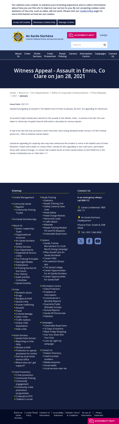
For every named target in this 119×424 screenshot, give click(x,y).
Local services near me (55, 368)
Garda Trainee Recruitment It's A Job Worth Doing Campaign (56, 246)
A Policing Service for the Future (26, 270)
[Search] (86, 45)
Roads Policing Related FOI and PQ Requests (55, 229)
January (24, 95)
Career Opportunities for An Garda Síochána (55, 272)
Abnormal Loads (52, 218)
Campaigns (47, 322)
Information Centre (51, 285)
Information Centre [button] (86, 55)
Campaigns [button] (100, 53)
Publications (22, 265)
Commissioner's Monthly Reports (52, 300)
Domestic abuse (24, 292)
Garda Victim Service (26, 338)
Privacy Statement (98, 414)
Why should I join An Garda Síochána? (54, 254)
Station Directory (52, 353)
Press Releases (98, 92)
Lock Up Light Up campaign (52, 342)
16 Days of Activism (53, 328)
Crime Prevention (22, 372)
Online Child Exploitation (22, 324)
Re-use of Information (86, 414)
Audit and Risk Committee (23, 279)
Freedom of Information (50, 293)
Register (20, 206)
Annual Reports (52, 310)
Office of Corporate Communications (70, 92)
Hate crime (21, 328)
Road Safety (50, 212)
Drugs (19, 295)
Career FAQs (50, 258)
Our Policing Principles (27, 258)
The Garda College (53, 267)
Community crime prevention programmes (24, 390)
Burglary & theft (24, 298)
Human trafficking (25, 304)
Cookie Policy (86, 11)
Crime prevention (24, 375)
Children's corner (24, 399)
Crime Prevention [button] (50, 55)
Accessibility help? (84, 35)
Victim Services (20, 335)
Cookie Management (23, 197)
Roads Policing (49, 197)
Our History (21, 274)
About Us (23, 92)
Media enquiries (52, 362)
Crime (16, 289)
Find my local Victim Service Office (25, 358)
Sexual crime (22, 301)
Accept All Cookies (21, 22)
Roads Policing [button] (62, 55)
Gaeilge (103, 35)
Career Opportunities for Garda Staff (55, 278)
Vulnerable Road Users (55, 233)
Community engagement (22, 383)
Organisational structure (23, 236)
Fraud (18, 310)
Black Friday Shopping (55, 331)
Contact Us (47, 350)
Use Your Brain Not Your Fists (54, 336)
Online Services (23, 246)
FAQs (35, 412)
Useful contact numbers (51, 358)
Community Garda (22, 203)
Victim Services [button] (37, 55)
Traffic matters (23, 319)
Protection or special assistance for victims (26, 352)
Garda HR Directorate (55, 313)
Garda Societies (23, 283)
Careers (45, 240)
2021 (14, 95)
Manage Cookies (66, 22)
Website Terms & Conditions (72, 414)
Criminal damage (24, 313)
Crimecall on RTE (24, 396)
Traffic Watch (50, 221)
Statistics (48, 200)
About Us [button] (18, 55)
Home (13, 92)
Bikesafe (48, 224)
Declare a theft (23, 347)
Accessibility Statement (58, 414)
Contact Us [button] (113, 55)
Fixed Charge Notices (54, 215)
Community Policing (26, 378)
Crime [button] (27, 53)
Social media (50, 365)
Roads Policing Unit (53, 203)
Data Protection (52, 288)
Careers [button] (73, 53)
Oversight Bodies (24, 261)
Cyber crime (22, 316)
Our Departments (40, 92)
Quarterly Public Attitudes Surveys (53, 306)
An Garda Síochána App (24, 219)
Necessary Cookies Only (44, 22)
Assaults (20, 307)
